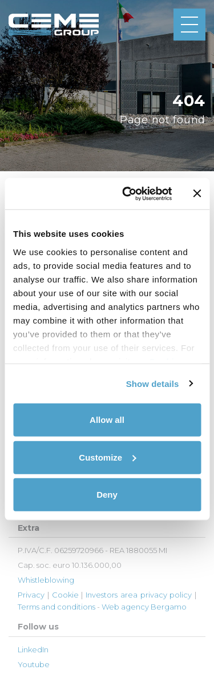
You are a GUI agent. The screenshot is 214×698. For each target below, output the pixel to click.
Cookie (65, 594)
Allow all (107, 420)
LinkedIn (33, 649)
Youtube (34, 664)
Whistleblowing (46, 579)
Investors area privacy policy (139, 594)
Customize (107, 457)
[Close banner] (197, 193)
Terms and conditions (56, 606)
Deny (107, 494)
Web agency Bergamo (144, 606)
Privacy (31, 594)
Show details (152, 383)
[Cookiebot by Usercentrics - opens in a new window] (127, 193)
